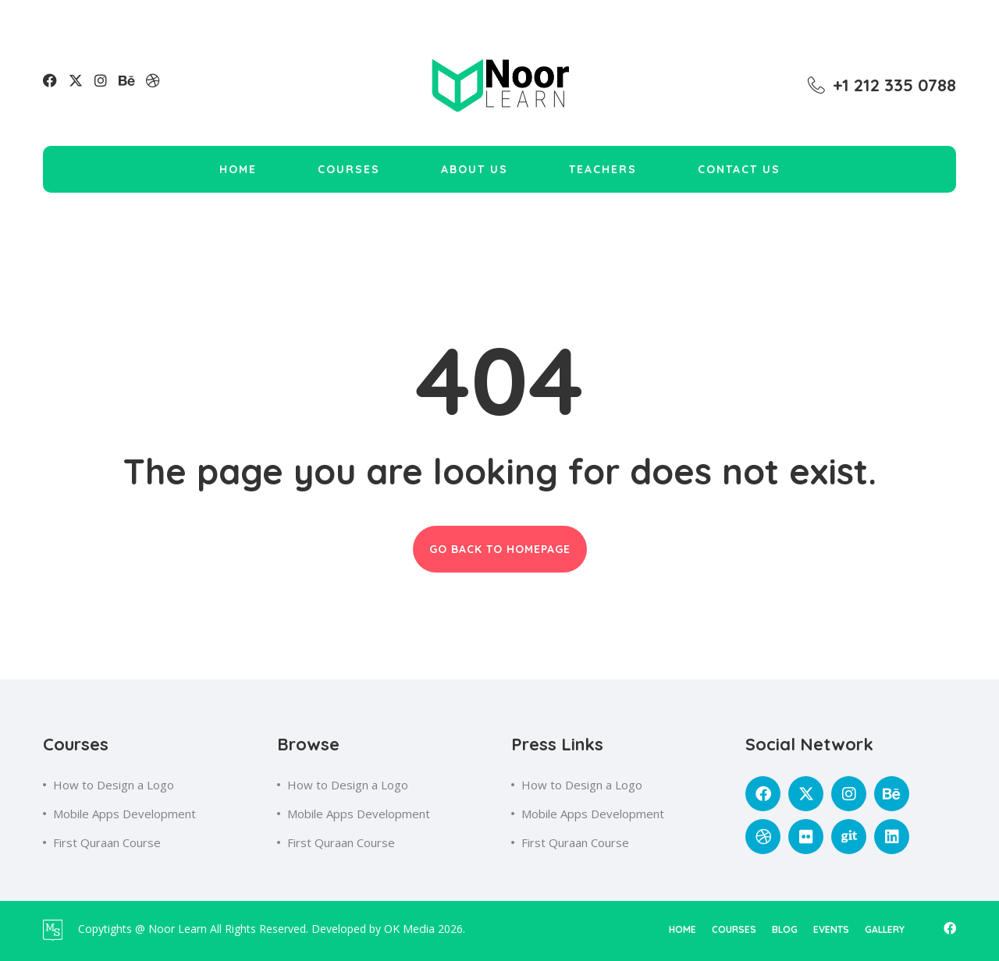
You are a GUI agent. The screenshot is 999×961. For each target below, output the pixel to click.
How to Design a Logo (113, 785)
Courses (349, 169)
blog (785, 929)
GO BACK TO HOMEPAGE (500, 549)
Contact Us (739, 169)
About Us (474, 169)
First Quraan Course (107, 842)
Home (238, 169)
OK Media (410, 928)
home (682, 929)
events (831, 929)
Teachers (603, 169)
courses (734, 929)
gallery (885, 929)
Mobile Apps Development (124, 813)
